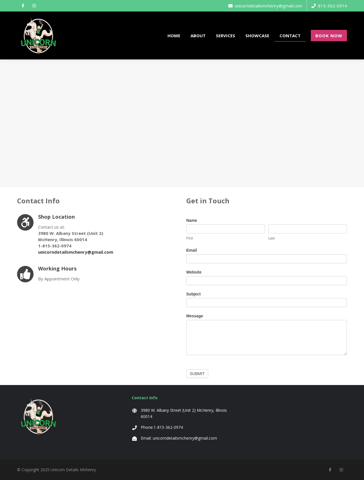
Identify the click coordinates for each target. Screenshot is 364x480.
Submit (197, 373)
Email (191, 250)
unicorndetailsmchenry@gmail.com (265, 6)
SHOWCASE (257, 35)
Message (194, 316)
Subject (193, 294)
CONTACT (290, 35)
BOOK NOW (328, 35)
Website (193, 272)
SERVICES (225, 35)
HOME (173, 35)
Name (191, 220)
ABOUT (198, 35)
